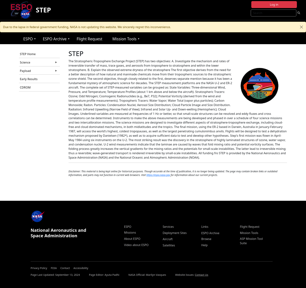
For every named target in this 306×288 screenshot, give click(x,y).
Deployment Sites (175, 233)
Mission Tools (125, 39)
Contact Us (201, 275)
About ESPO (132, 239)
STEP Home (28, 54)
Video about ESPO (136, 245)
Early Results (29, 79)
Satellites (169, 245)
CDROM (25, 87)
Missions (130, 233)
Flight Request (89, 38)
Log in (274, 5)
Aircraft (168, 239)
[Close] (301, 27)
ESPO (28, 39)
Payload (38, 72)
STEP (43, 9)
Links (204, 227)
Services (168, 227)
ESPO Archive (55, 39)
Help (204, 245)
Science (38, 63)
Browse (206, 239)
